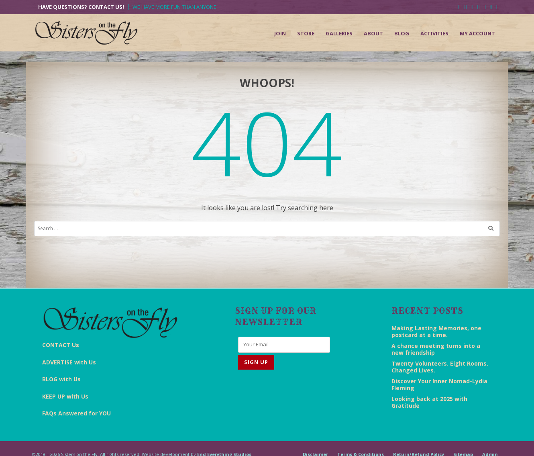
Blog (401, 33)
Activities (434, 33)
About (373, 33)
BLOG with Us (61, 379)
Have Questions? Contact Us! (81, 7)
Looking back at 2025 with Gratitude (429, 402)
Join (280, 33)
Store (305, 33)
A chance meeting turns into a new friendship (435, 349)
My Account (477, 33)
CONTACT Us (60, 345)
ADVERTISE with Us (69, 362)
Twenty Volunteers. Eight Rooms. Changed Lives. (439, 367)
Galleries (339, 33)
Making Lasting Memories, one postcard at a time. (436, 331)
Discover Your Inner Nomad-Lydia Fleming (439, 384)
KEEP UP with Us (65, 396)
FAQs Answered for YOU (76, 413)
